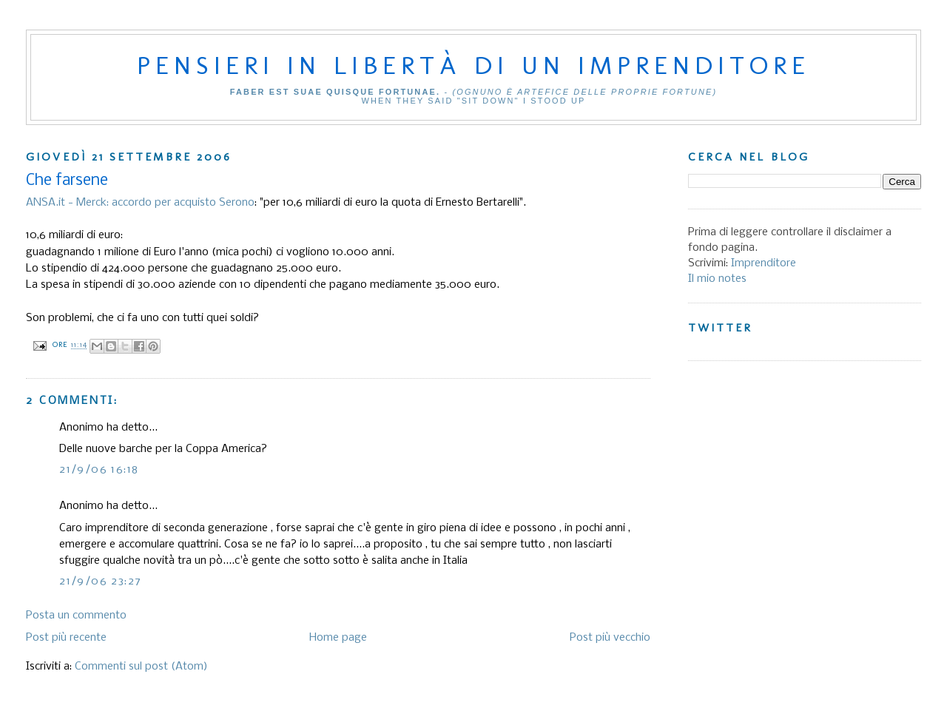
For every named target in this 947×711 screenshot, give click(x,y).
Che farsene (67, 180)
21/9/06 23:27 (100, 581)
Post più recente (66, 638)
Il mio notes (717, 279)
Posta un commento (76, 615)
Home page (338, 638)
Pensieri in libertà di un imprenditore (473, 65)
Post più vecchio (610, 638)
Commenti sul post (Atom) (141, 667)
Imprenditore (763, 263)
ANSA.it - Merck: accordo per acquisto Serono (140, 203)
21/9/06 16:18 (98, 470)
